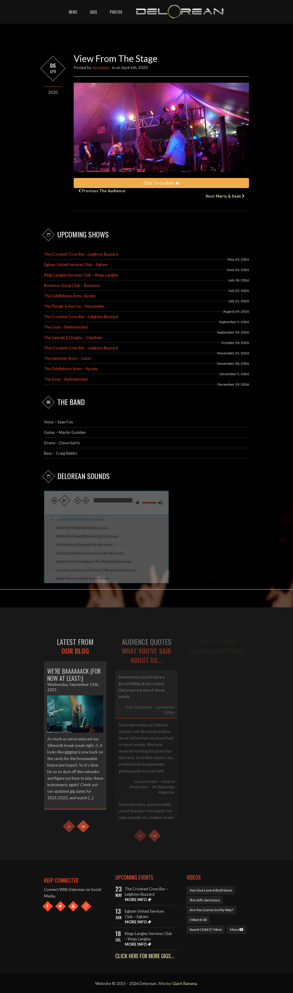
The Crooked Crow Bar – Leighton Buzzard (81, 254)
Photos (116, 12)
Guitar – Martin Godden (65, 432)
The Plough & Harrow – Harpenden (74, 306)
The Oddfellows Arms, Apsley (70, 295)
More (236, 929)
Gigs (93, 12)
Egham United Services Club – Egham (76, 264)
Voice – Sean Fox (58, 422)
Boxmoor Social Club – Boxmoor (72, 285)
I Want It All (198, 919)
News (73, 12)
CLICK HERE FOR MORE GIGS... (144, 956)
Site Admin (101, 67)
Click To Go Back (161, 182)
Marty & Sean (228, 196)
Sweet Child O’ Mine (206, 929)
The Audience (112, 190)
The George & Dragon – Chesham (73, 337)
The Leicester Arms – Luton (67, 358)
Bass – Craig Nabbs (60, 453)
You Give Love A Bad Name (211, 890)
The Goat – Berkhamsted (66, 327)
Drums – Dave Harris (62, 442)
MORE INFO (138, 899)
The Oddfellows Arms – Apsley (71, 368)
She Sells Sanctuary (205, 900)
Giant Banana (184, 983)
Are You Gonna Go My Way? (211, 910)
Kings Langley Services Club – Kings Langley (81, 275)
